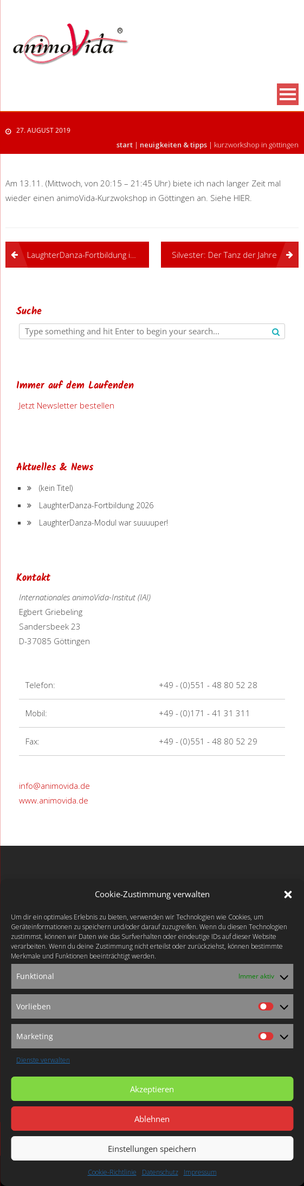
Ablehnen (152, 1118)
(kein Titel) (56, 488)
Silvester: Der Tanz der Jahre (224, 254)
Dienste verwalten (43, 1060)
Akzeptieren (152, 1089)
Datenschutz (160, 1172)
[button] (287, 894)
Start (125, 145)
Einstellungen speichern (152, 1148)
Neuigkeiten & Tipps (173, 145)
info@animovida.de (54, 785)
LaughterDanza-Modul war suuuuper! (103, 522)
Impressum (200, 1172)
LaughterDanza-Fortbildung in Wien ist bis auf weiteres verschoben (88, 254)
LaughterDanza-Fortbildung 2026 (96, 505)
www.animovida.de (53, 800)
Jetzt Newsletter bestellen (66, 405)
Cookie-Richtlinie (112, 1172)
